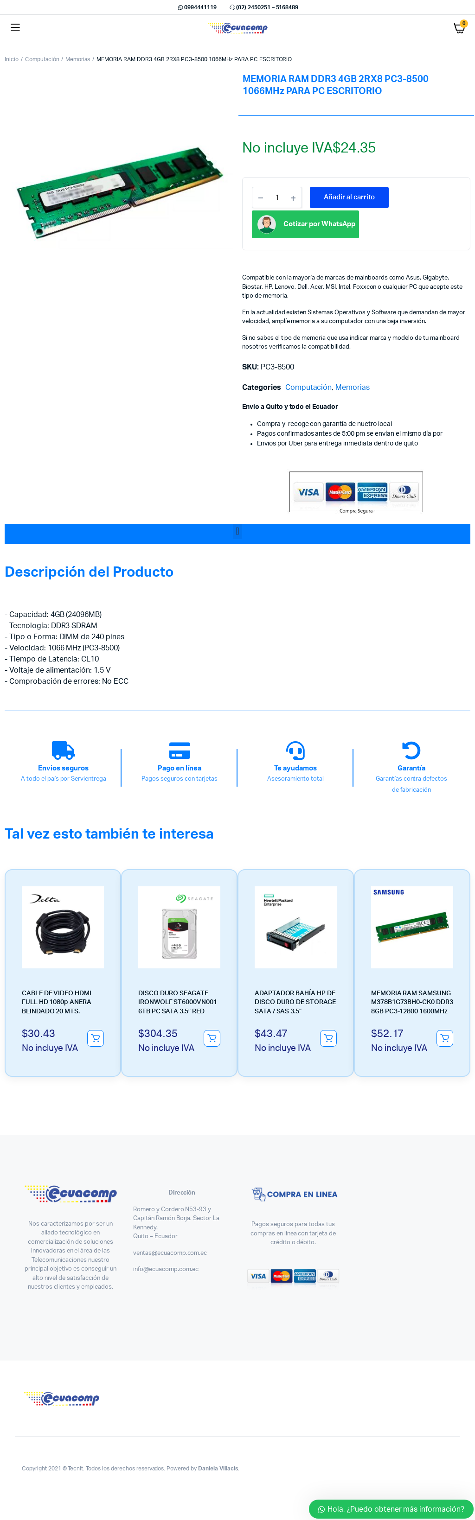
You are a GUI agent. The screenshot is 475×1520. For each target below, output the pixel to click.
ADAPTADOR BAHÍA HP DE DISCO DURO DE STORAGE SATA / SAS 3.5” (295, 1002)
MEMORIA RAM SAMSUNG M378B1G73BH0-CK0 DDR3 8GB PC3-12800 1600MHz (412, 1002)
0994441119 (197, 7)
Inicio (12, 59)
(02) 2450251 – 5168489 (263, 7)
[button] (237, 531)
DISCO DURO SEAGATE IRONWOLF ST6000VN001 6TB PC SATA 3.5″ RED (177, 1002)
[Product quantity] (277, 197)
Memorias (77, 59)
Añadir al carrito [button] (95, 1038)
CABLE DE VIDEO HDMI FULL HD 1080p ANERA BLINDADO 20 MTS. (56, 1002)
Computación (42, 59)
